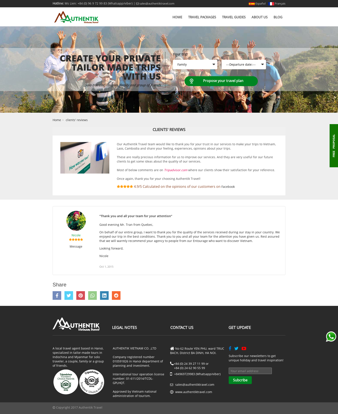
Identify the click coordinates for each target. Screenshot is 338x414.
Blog (278, 17)
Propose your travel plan (223, 80)
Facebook (228, 187)
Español (257, 3)
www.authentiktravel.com (193, 392)
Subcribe (240, 380)
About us (260, 17)
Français (276, 3)
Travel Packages (202, 17)
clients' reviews (77, 120)
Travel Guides (234, 17)
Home (177, 17)
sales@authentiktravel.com (155, 3)
